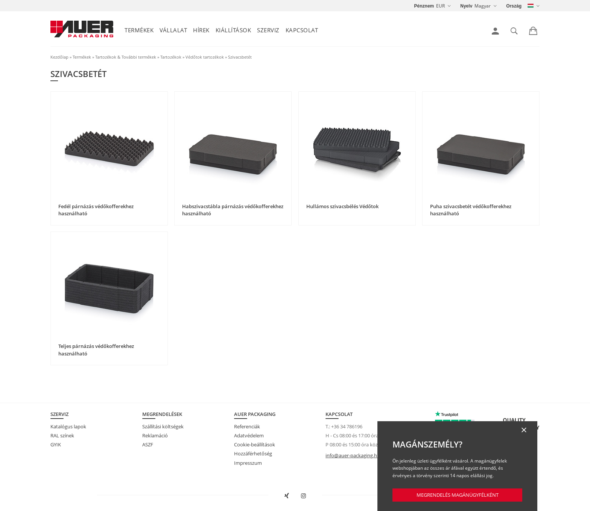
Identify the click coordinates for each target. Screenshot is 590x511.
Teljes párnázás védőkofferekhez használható (96, 350)
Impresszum (248, 463)
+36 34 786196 (346, 426)
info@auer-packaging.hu (352, 455)
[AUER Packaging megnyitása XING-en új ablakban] (287, 496)
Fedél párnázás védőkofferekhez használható (96, 210)
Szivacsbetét (240, 57)
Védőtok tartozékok (205, 57)
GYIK (55, 444)
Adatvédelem (249, 435)
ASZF (147, 444)
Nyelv (466, 6)
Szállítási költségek (163, 426)
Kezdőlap (59, 57)
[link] (495, 31)
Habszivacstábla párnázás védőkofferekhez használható (232, 210)
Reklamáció (155, 435)
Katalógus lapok (68, 426)
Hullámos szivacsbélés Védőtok (342, 206)
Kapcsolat (302, 30)
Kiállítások (233, 30)
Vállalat (173, 30)
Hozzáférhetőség (253, 453)
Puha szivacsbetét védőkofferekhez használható (470, 210)
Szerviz (268, 30)
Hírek (201, 30)
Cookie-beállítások (254, 444)
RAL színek (62, 435)
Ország (514, 6)
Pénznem (424, 6)
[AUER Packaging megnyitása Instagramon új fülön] (304, 496)
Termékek (139, 30)
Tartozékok (170, 57)
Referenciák (247, 426)
